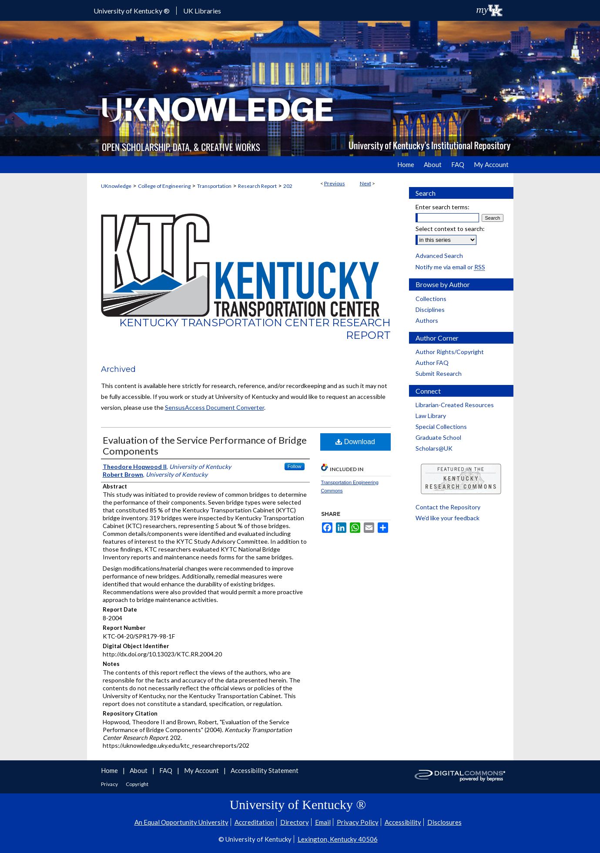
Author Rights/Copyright (450, 351)
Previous (334, 183)
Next (365, 183)
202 (287, 186)
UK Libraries (202, 11)
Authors (427, 320)
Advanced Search (439, 255)
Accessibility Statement (264, 770)
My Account (202, 770)
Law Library (431, 415)
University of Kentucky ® (132, 11)
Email (323, 822)
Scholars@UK (434, 448)
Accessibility (403, 822)
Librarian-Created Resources (455, 404)
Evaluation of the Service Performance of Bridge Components (205, 445)
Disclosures (444, 822)
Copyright (137, 784)
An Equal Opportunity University (181, 822)
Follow (295, 466)
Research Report (257, 186)
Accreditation (254, 822)
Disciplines (430, 309)
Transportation (214, 186)
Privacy (110, 784)
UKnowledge (116, 186)
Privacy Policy (358, 822)
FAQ (166, 770)
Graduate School (438, 437)
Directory (294, 822)
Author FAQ (432, 362)
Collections (431, 298)
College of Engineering (164, 186)
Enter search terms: (442, 207)
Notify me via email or (450, 267)
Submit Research (439, 373)
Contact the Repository (448, 507)
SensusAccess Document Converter (214, 407)
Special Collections (441, 426)
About (139, 770)
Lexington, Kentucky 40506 (338, 839)
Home (110, 770)
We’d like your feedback (447, 518)
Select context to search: (450, 228)
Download (355, 441)
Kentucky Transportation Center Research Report (255, 328)
